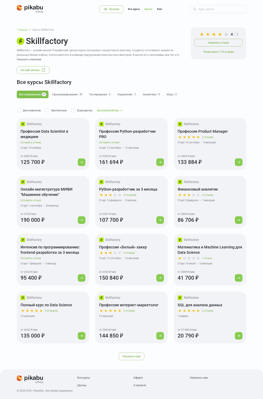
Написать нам (199, 377)
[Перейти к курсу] (81, 162)
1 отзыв (207, 258)
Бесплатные (59, 110)
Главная (22, 29)
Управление (127, 94)
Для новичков (32, 110)
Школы (148, 9)
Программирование (67, 94)
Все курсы (134, 9)
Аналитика (152, 94)
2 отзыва (207, 194)
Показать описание (29, 59)
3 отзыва (207, 137)
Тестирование (100, 94)
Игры (172, 94)
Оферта (138, 377)
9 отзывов (51, 310)
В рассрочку (85, 110)
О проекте (139, 385)
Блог (159, 9)
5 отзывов (129, 194)
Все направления (32, 94)
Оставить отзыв (31, 142)
